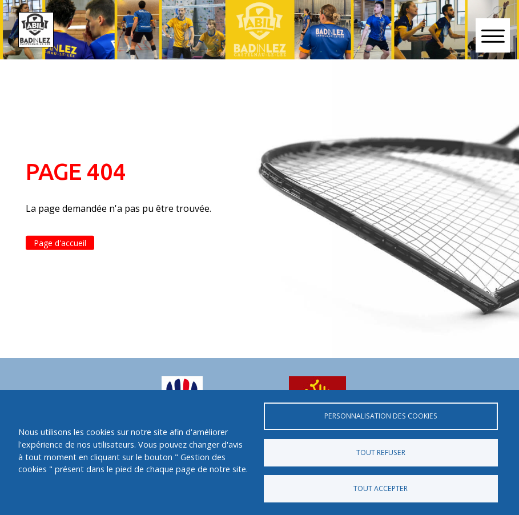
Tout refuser (380, 452)
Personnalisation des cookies (380, 416)
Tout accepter (380, 488)
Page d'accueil (60, 243)
